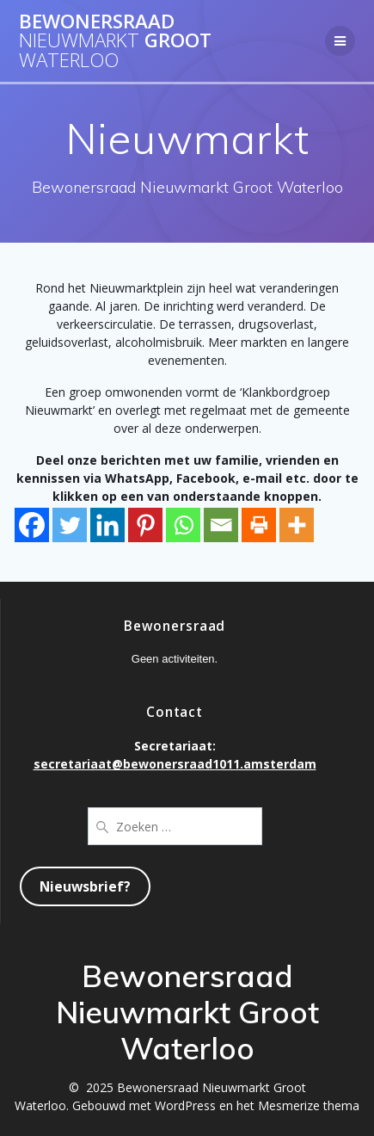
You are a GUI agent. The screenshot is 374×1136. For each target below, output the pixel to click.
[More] (296, 525)
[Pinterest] (145, 525)
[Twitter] (69, 525)
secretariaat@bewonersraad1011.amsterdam (175, 764)
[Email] (221, 525)
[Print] (259, 525)
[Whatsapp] (183, 525)
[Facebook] (32, 525)
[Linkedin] (107, 525)
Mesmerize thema (308, 1105)
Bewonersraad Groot (115, 41)
